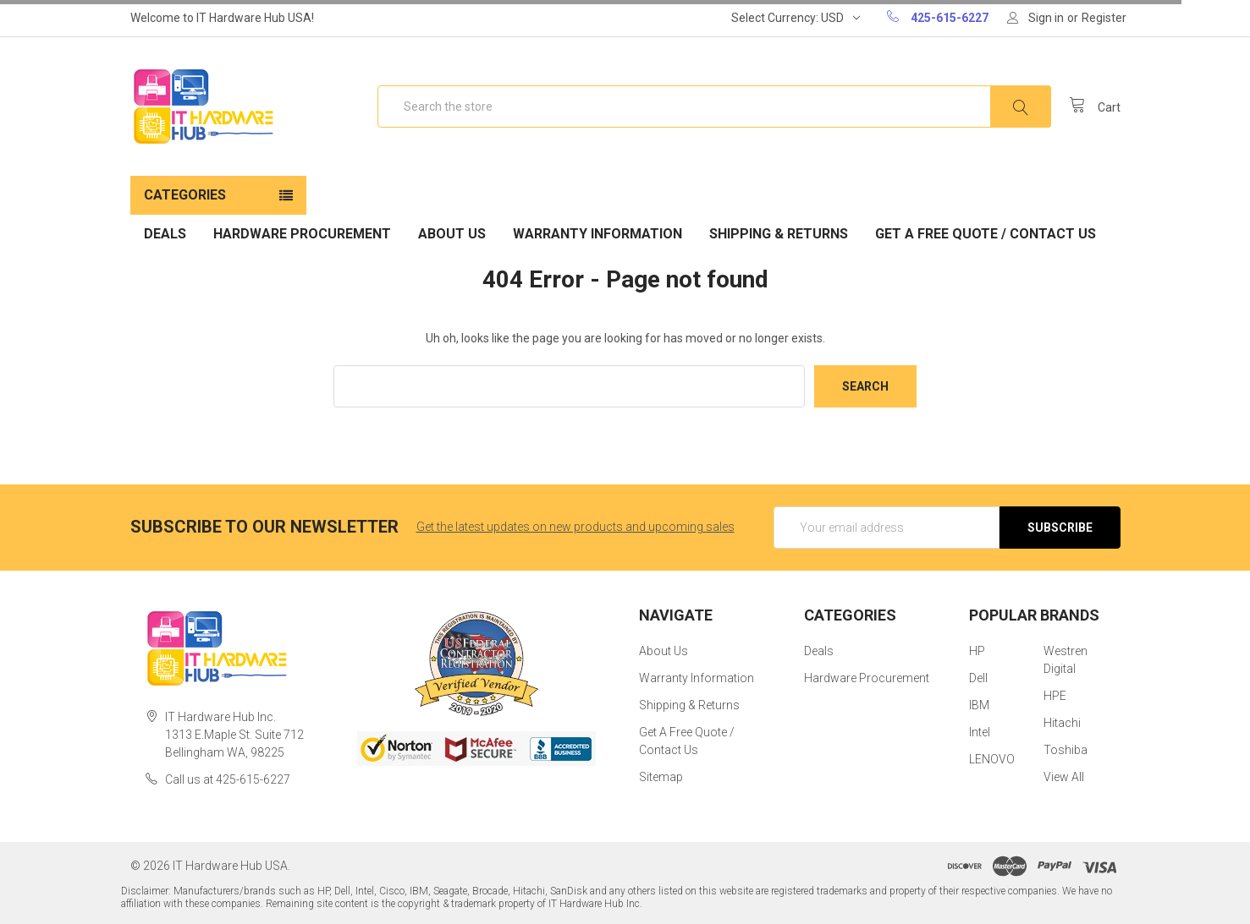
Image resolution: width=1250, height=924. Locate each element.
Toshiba (1066, 750)
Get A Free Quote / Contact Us (985, 234)
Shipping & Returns (778, 234)
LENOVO (992, 759)
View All (1064, 777)
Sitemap (661, 777)
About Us (452, 234)
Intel (979, 732)
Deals (165, 234)
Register (1104, 18)
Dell (978, 678)
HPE (1055, 696)
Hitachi (1062, 723)
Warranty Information (597, 234)
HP (977, 651)
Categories (185, 195)
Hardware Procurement (302, 234)
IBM (979, 705)
